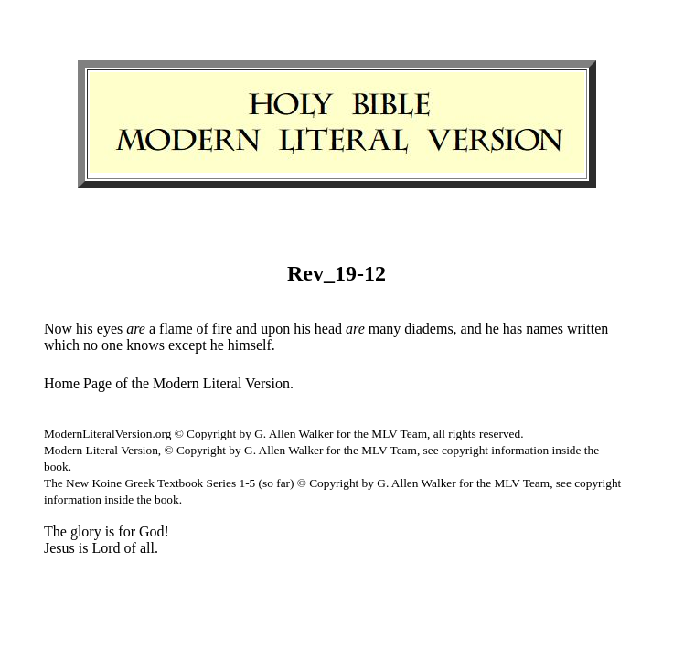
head (328, 328)
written (587, 328)
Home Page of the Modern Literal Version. (169, 383)
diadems (428, 328)
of (202, 328)
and (246, 328)
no (90, 345)
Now (58, 328)
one (112, 345)
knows (145, 345)
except (187, 345)
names (544, 328)
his (84, 328)
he (492, 328)
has (512, 328)
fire (222, 328)
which (62, 345)
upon (275, 328)
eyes (110, 328)
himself (250, 345)
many (385, 328)
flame (175, 328)
